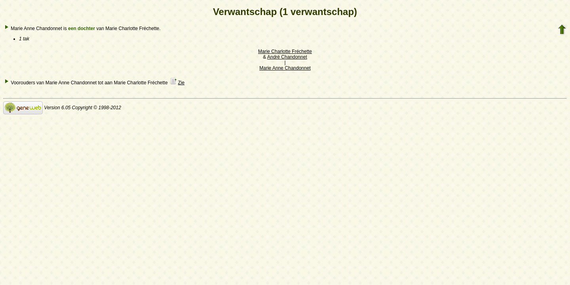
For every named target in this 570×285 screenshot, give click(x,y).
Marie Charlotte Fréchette (285, 51)
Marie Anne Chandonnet (284, 68)
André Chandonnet (287, 57)
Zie (181, 83)
